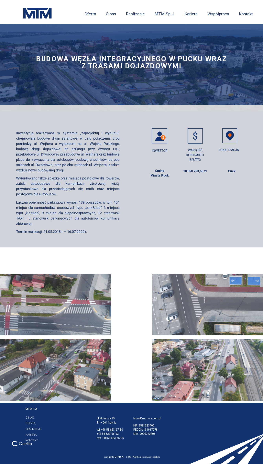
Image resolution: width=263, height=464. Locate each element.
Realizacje (135, 14)
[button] (32, 409)
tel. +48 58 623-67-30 (110, 429)
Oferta (90, 14)
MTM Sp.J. (165, 14)
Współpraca (218, 14)
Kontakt (246, 14)
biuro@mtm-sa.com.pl (147, 418)
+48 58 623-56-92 (108, 433)
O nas (111, 14)
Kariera (191, 14)
